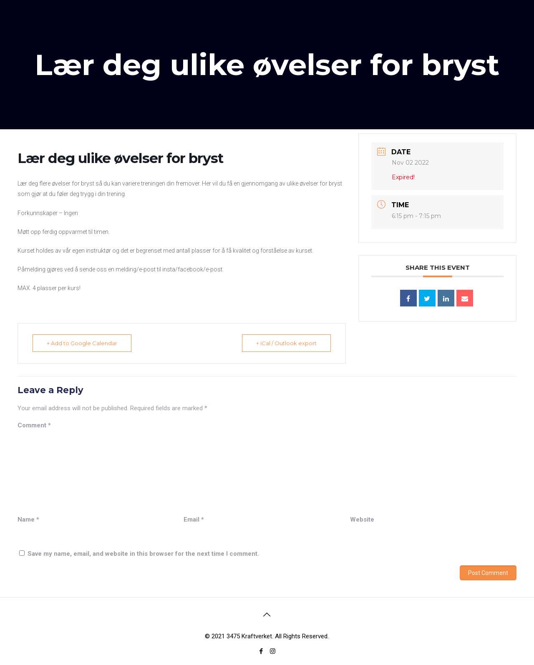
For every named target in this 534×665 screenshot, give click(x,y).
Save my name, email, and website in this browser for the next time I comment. (143, 553)
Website (362, 519)
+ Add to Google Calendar (82, 343)
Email (194, 519)
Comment (34, 425)
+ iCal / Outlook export (286, 343)
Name (28, 519)
